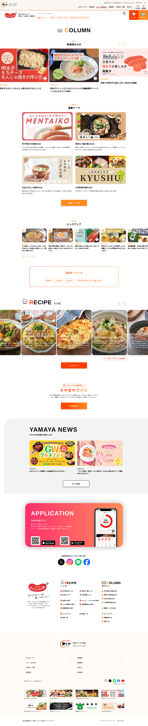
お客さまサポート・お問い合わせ (112, 2)
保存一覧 (65, 617)
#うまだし (66, 17)
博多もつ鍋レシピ (87, 591)
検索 (124, 13)
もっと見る (76, 483)
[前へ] (119, 43)
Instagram (74, 406)
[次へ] (124, 43)
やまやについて (82, 7)
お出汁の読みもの (109, 599)
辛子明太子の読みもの (110, 591)
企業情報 (138, 8)
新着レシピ (85, 614)
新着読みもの (108, 617)
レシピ (62, 586)
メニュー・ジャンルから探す (90, 600)
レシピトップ (74, 365)
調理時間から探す (68, 608)
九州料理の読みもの (110, 602)
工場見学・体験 (120, 7)
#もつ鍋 (59, 17)
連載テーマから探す (110, 608)
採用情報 (143, 8)
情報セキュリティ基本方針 (39, 721)
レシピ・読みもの (101, 7)
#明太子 (53, 17)
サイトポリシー (51, 721)
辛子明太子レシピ (68, 591)
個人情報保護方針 (27, 721)
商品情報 (91, 7)
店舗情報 (111, 7)
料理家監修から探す (88, 604)
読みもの (104, 586)
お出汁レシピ (67, 595)
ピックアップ (67, 614)
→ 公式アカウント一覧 (118, 684)
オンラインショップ (130, 2)
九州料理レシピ (86, 595)
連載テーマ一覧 (74, 203)
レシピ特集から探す (68, 604)
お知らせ (129, 7)
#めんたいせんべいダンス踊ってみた (80, 17)
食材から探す (67, 600)
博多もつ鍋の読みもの (110, 595)
